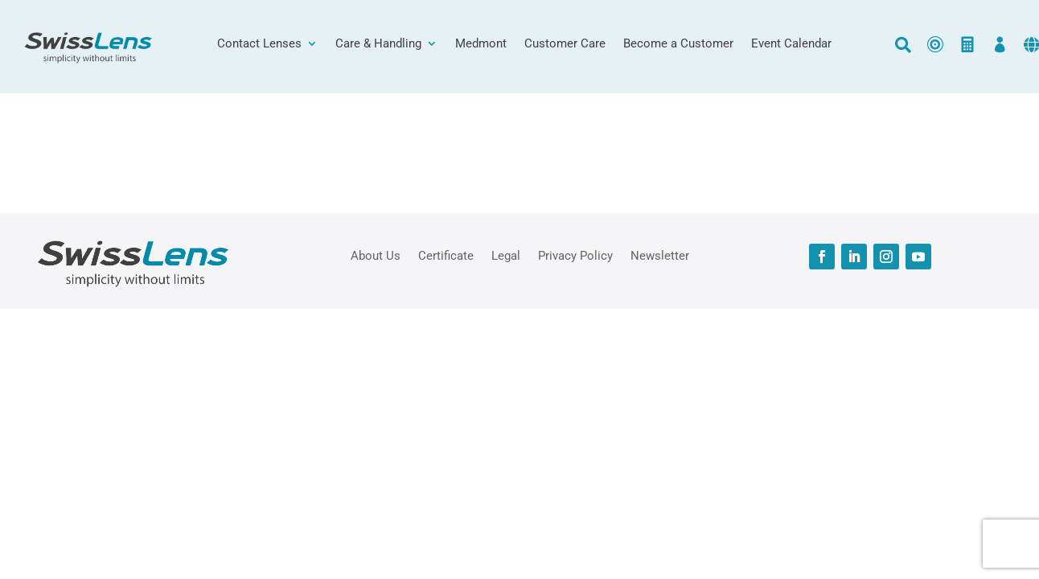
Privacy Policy (575, 254)
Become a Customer (678, 44)
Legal (505, 254)
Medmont (481, 44)
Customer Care (565, 44)
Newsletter (659, 254)
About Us (375, 254)
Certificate (446, 254)
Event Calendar (791, 44)
